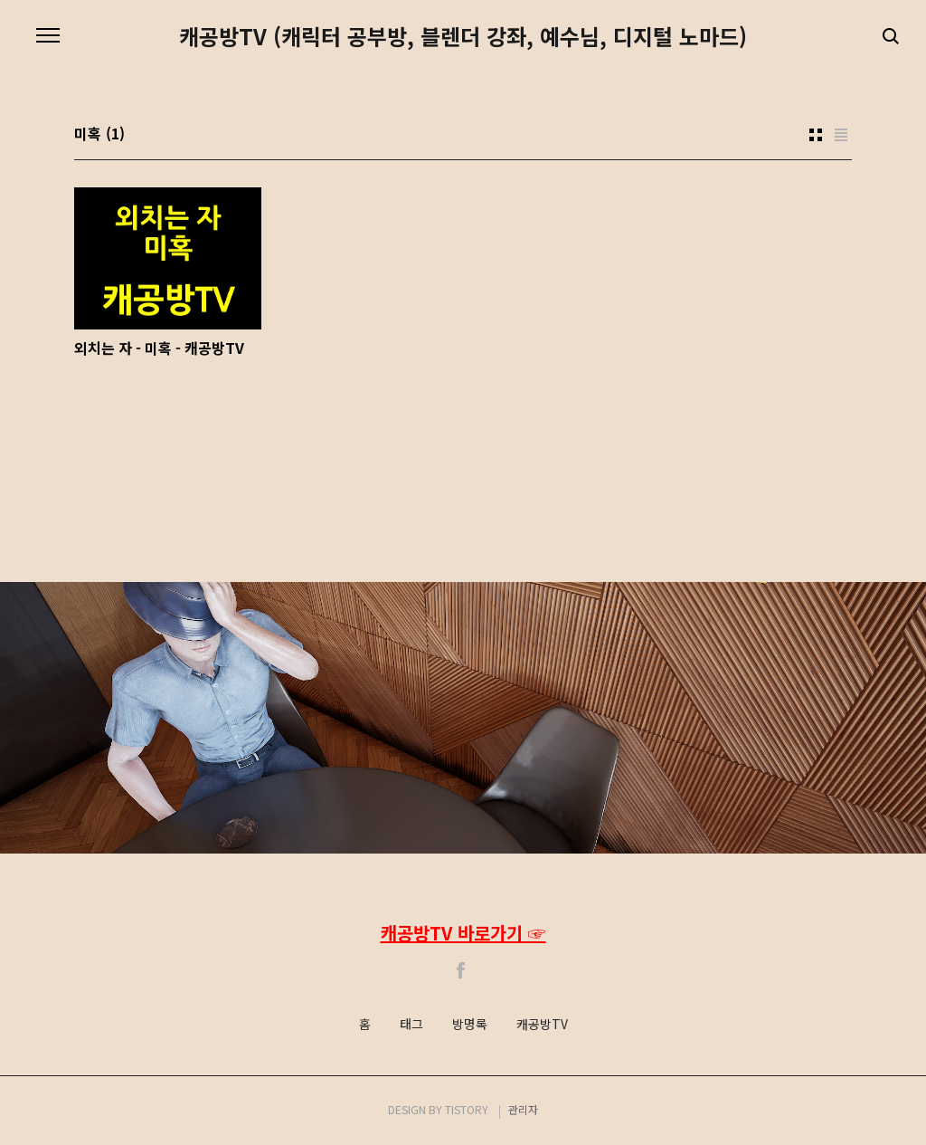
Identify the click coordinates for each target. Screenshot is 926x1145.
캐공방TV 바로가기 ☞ (463, 933)
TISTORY (466, 1109)
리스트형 (841, 135)
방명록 (469, 1024)
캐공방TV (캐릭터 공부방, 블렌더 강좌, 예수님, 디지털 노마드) (463, 36)
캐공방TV (542, 1024)
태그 (411, 1024)
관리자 (523, 1109)
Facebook (461, 970)
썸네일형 (816, 135)
